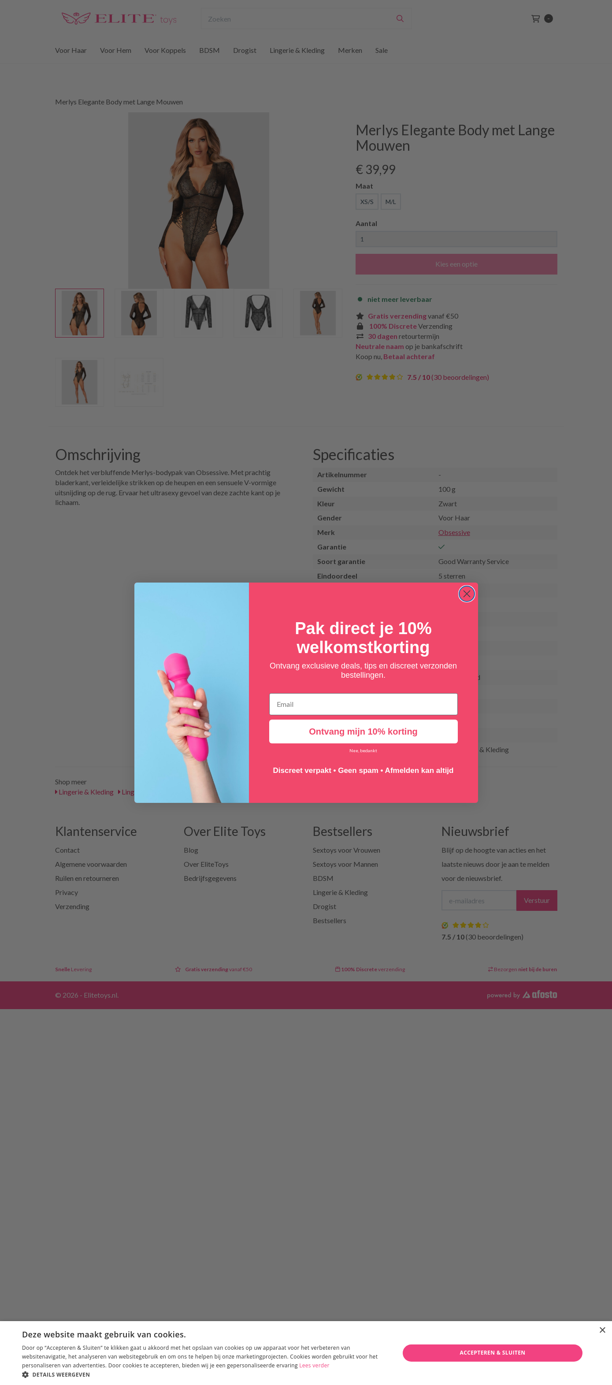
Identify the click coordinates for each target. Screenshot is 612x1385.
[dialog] (306, 1353)
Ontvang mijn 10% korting (363, 732)
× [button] (602, 1330)
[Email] (363, 705)
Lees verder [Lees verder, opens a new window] (314, 1365)
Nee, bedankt (363, 751)
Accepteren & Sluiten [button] (492, 1352)
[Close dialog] (467, 594)
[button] (205, 1374)
